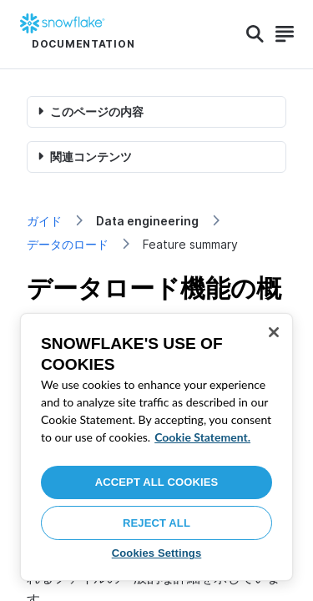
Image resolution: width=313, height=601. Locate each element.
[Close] (273, 332)
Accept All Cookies (157, 482)
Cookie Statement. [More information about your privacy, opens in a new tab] (202, 437)
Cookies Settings (157, 553)
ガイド (44, 221)
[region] (156, 447)
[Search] (255, 34)
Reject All (156, 523)
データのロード (68, 244)
